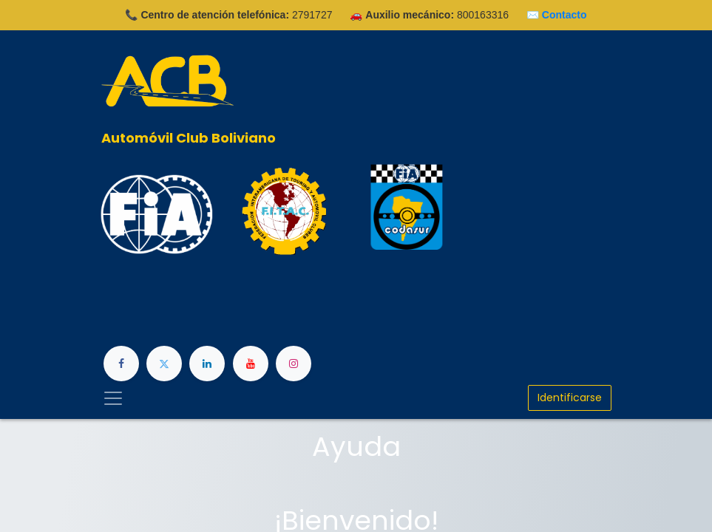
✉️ (556, 15)
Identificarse (570, 397)
